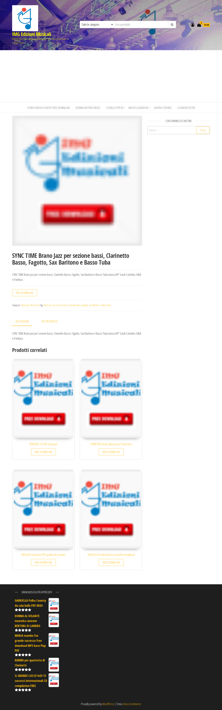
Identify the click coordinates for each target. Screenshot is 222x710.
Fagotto (85, 305)
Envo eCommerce (132, 704)
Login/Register (186, 108)
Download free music (88, 108)
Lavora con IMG (163, 108)
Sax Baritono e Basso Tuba (100, 305)
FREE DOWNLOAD (24, 293)
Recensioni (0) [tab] (50, 321)
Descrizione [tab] (22, 321)
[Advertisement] (111, 76)
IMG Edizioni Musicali (31, 34)
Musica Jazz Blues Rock (30, 305)
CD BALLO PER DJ (114, 108)
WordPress (108, 704)
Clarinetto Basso (74, 305)
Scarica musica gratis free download (48, 108)
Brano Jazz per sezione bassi (55, 305)
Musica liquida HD (138, 108)
